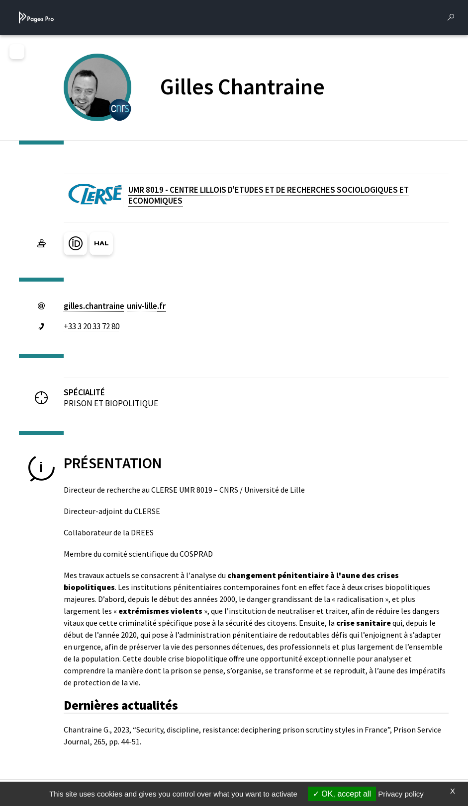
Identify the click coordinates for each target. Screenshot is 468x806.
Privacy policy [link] (401, 794)
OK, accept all (342, 794)
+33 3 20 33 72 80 (91, 326)
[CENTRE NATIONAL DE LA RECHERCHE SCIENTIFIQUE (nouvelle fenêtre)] (120, 109)
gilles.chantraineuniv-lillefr (115, 305)
